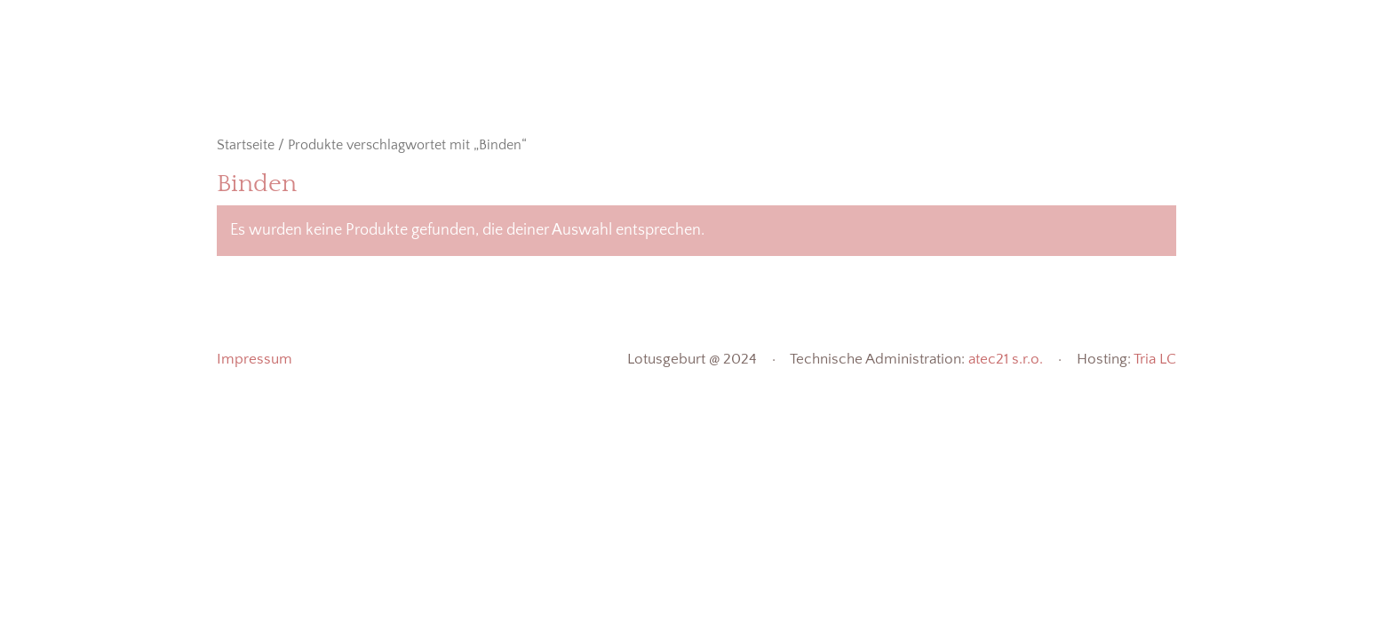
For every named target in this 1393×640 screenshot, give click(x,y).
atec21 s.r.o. (1005, 359)
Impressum (254, 359)
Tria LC (1155, 359)
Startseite (246, 145)
